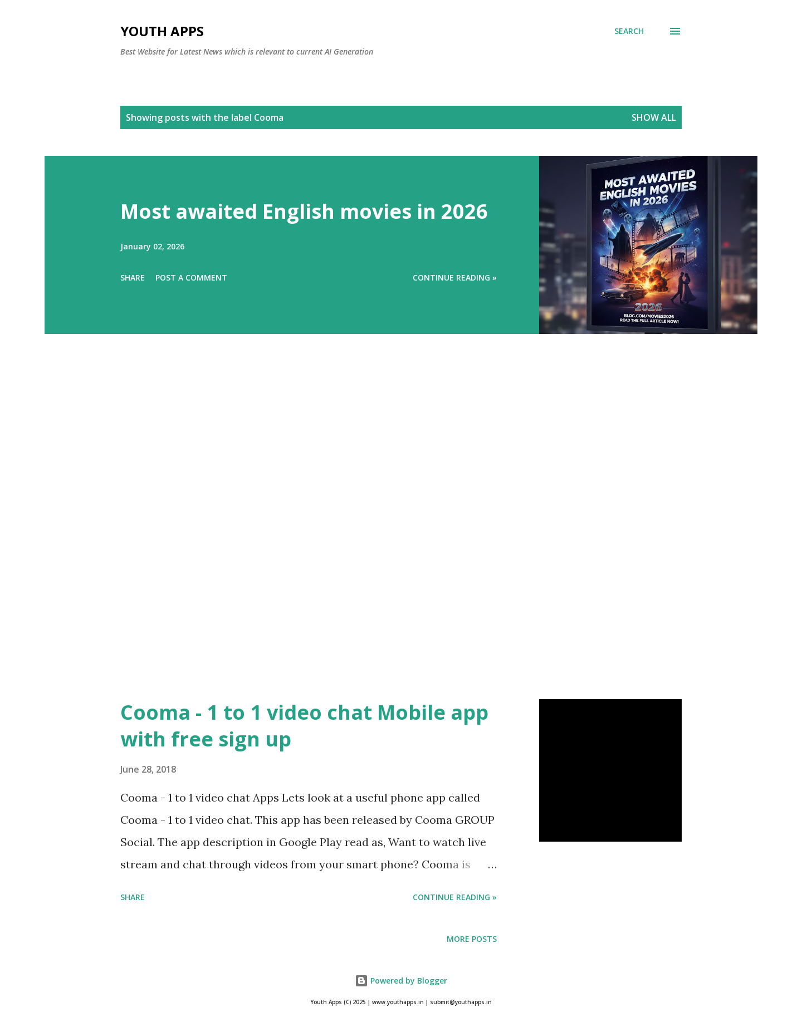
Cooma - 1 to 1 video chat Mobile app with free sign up (304, 726)
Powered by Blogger (401, 980)
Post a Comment (191, 277)
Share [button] (132, 277)
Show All (654, 117)
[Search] (629, 31)
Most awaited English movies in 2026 (304, 211)
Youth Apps (162, 31)
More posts (472, 938)
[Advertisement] (379, 532)
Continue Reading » (455, 277)
